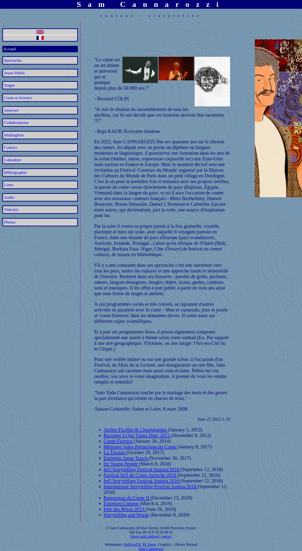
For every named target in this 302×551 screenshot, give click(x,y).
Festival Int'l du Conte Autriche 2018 (140, 475)
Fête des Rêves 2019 (124, 509)
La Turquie (115, 452)
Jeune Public (14, 72)
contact (166, 536)
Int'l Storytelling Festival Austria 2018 (142, 480)
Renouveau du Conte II (127, 497)
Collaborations (16, 122)
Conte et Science (18, 97)
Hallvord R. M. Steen (140, 544)
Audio (9, 197)
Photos (9, 222)
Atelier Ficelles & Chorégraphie (136, 429)
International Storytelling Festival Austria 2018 (150, 486)
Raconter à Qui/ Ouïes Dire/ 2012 (137, 435)
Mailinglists (14, 135)
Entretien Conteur (122, 503)
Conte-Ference (119, 441)
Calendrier (12, 159)
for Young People (121, 463)
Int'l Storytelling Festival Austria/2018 (142, 469)
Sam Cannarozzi (150, 549)
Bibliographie (15, 172)
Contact (10, 147)
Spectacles (12, 60)
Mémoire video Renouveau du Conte (140, 446)
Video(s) (11, 209)
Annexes (11, 110)
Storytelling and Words (126, 514)
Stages (9, 85)
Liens (8, 184)
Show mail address (144, 536)
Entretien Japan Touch (126, 458)
